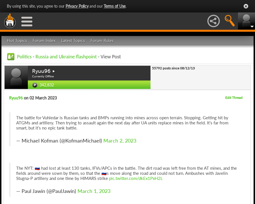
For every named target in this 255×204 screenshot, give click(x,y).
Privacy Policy (77, 6)
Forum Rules (102, 40)
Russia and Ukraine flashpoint (66, 57)
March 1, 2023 (94, 191)
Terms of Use (115, 6)
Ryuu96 (41, 71)
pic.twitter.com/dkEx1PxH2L (136, 178)
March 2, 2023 (119, 141)
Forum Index (44, 40)
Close (246, 6)
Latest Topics (73, 40)
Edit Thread (234, 97)
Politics (24, 57)
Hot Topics (17, 40)
